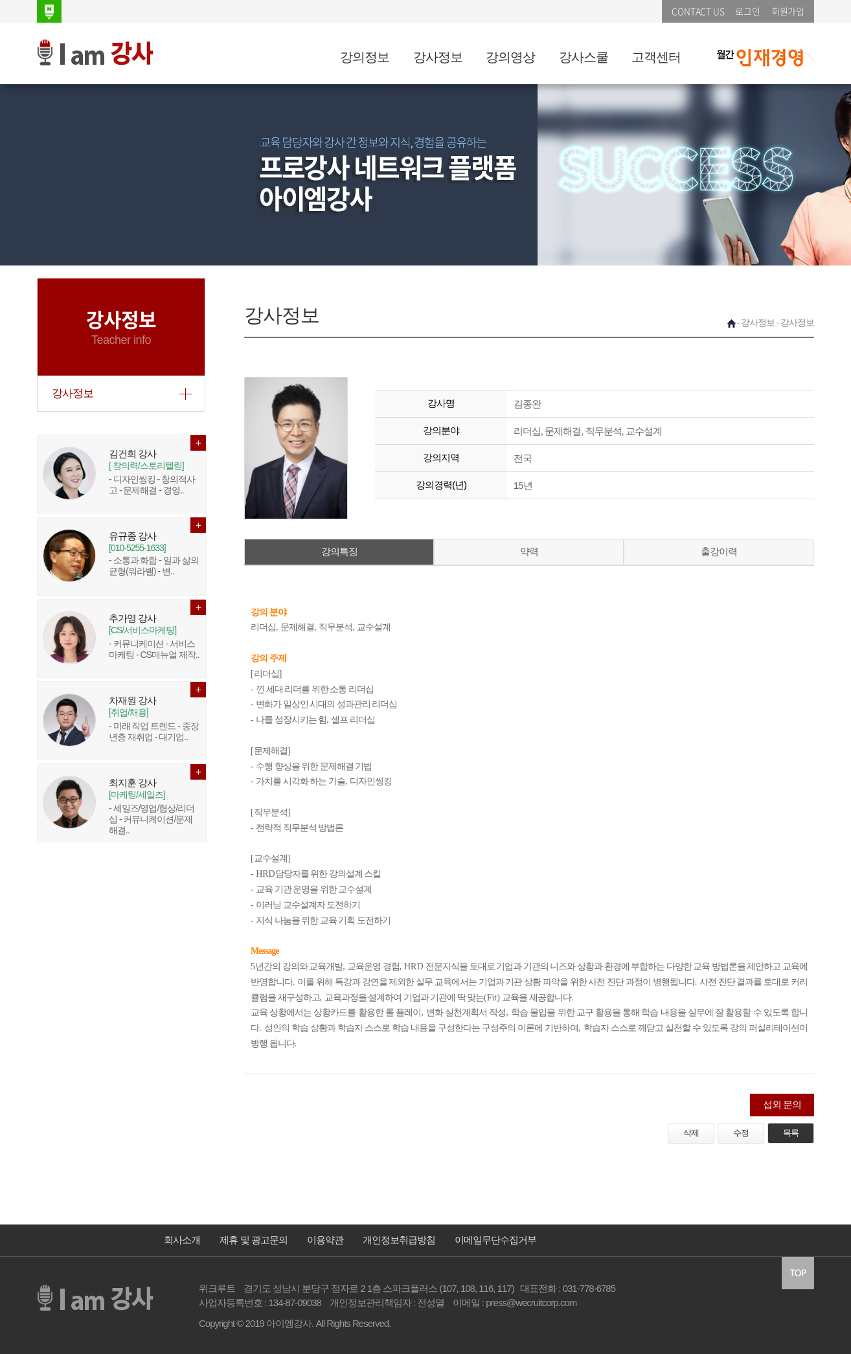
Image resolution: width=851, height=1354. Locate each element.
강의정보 (364, 57)
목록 (791, 1133)
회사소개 (182, 1239)
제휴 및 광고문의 (253, 1239)
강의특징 (339, 551)
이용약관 (325, 1239)
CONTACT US (698, 11)
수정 (741, 1133)
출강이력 (719, 551)
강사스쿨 (583, 57)
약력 (529, 551)
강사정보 (437, 57)
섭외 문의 (782, 1104)
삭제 (691, 1133)
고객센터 (656, 57)
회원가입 (787, 11)
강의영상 (510, 57)
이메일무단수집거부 (495, 1239)
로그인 (747, 11)
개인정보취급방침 (399, 1239)
